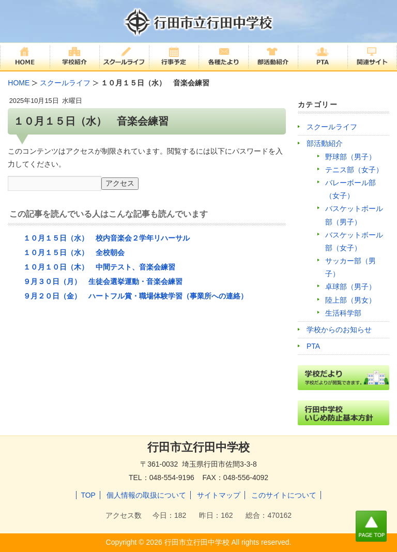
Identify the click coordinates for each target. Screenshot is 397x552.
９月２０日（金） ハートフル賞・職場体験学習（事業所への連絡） (135, 296)
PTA (313, 346)
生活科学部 (343, 313)
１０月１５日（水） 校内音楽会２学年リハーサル (106, 238)
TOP (88, 495)
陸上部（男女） (350, 300)
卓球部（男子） (350, 286)
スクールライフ (332, 127)
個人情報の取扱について (146, 495)
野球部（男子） (350, 157)
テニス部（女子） (354, 170)
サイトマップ (218, 495)
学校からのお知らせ (339, 329)
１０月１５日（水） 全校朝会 (74, 252)
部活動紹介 (325, 143)
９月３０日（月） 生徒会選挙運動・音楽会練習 (102, 281)
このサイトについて (283, 495)
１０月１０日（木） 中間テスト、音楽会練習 (99, 267)
